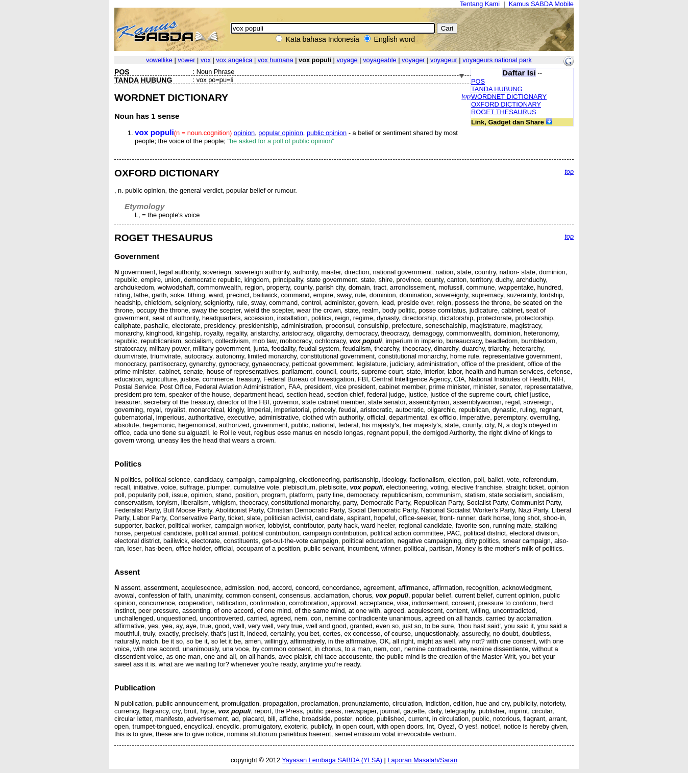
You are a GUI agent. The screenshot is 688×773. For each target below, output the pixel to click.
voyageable (379, 60)
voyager (413, 60)
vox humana (275, 60)
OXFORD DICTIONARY (506, 104)
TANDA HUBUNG (497, 89)
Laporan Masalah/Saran (422, 760)
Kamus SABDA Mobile (541, 4)
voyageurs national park (497, 60)
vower (186, 60)
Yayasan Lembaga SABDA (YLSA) (332, 760)
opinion (244, 133)
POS (478, 81)
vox (206, 60)
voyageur (443, 60)
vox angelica (234, 60)
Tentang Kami (480, 4)
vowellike (159, 60)
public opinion (327, 133)
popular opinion (280, 133)
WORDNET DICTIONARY (509, 96)
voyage (346, 60)
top (466, 96)
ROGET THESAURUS (503, 112)
